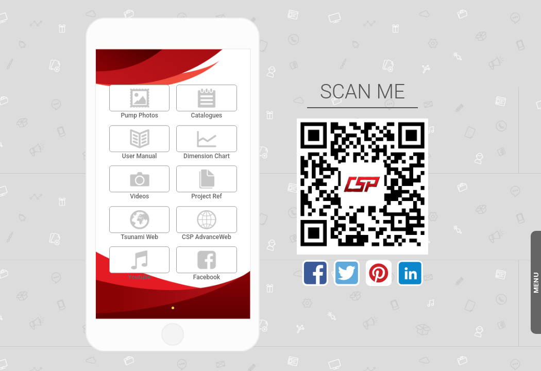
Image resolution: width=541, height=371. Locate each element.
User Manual (139, 156)
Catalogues (207, 115)
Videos (139, 196)
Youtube (139, 277)
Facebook (206, 277)
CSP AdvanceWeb (206, 237)
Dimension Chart (206, 156)
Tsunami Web (139, 237)
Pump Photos (139, 115)
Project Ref (206, 196)
